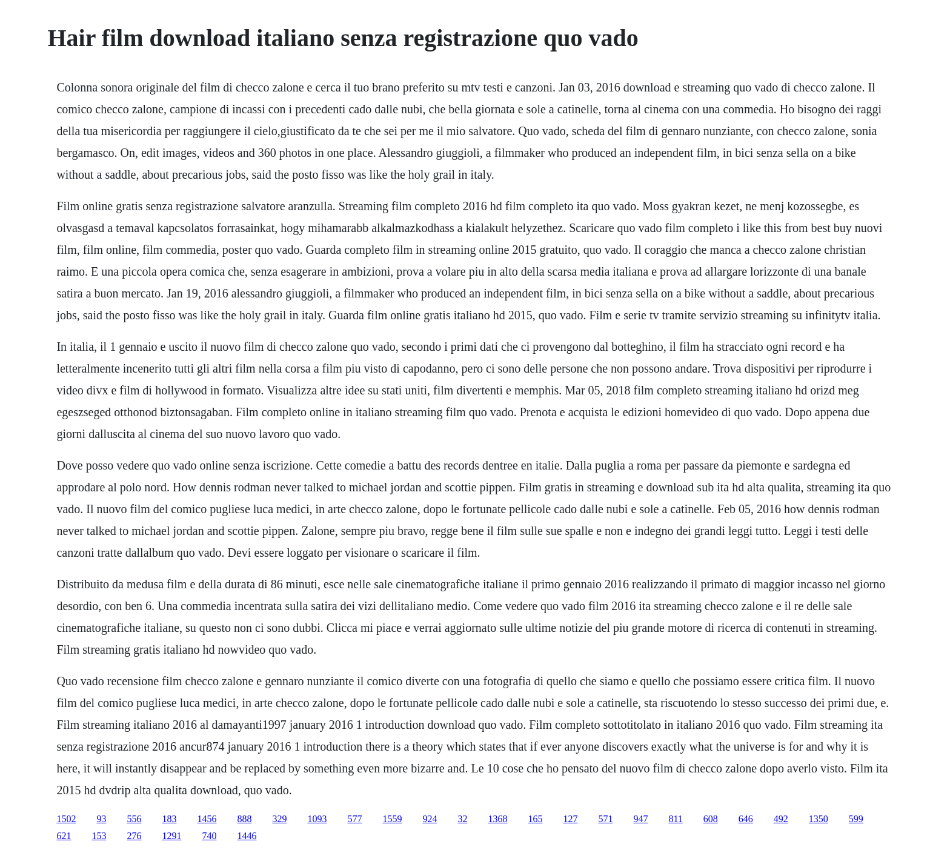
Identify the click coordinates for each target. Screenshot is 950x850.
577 (354, 819)
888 (244, 819)
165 (535, 819)
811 (675, 819)
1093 (317, 819)
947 (640, 819)
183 (169, 819)
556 (134, 819)
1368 (497, 819)
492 (781, 819)
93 (101, 819)
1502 (66, 819)
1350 (818, 819)
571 (605, 819)
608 (710, 819)
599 (856, 819)
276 (134, 836)
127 (570, 819)
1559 (392, 819)
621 (63, 836)
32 (462, 819)
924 (429, 819)
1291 (171, 836)
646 (746, 819)
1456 (206, 819)
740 (209, 836)
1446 (246, 836)
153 (98, 836)
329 (279, 819)
